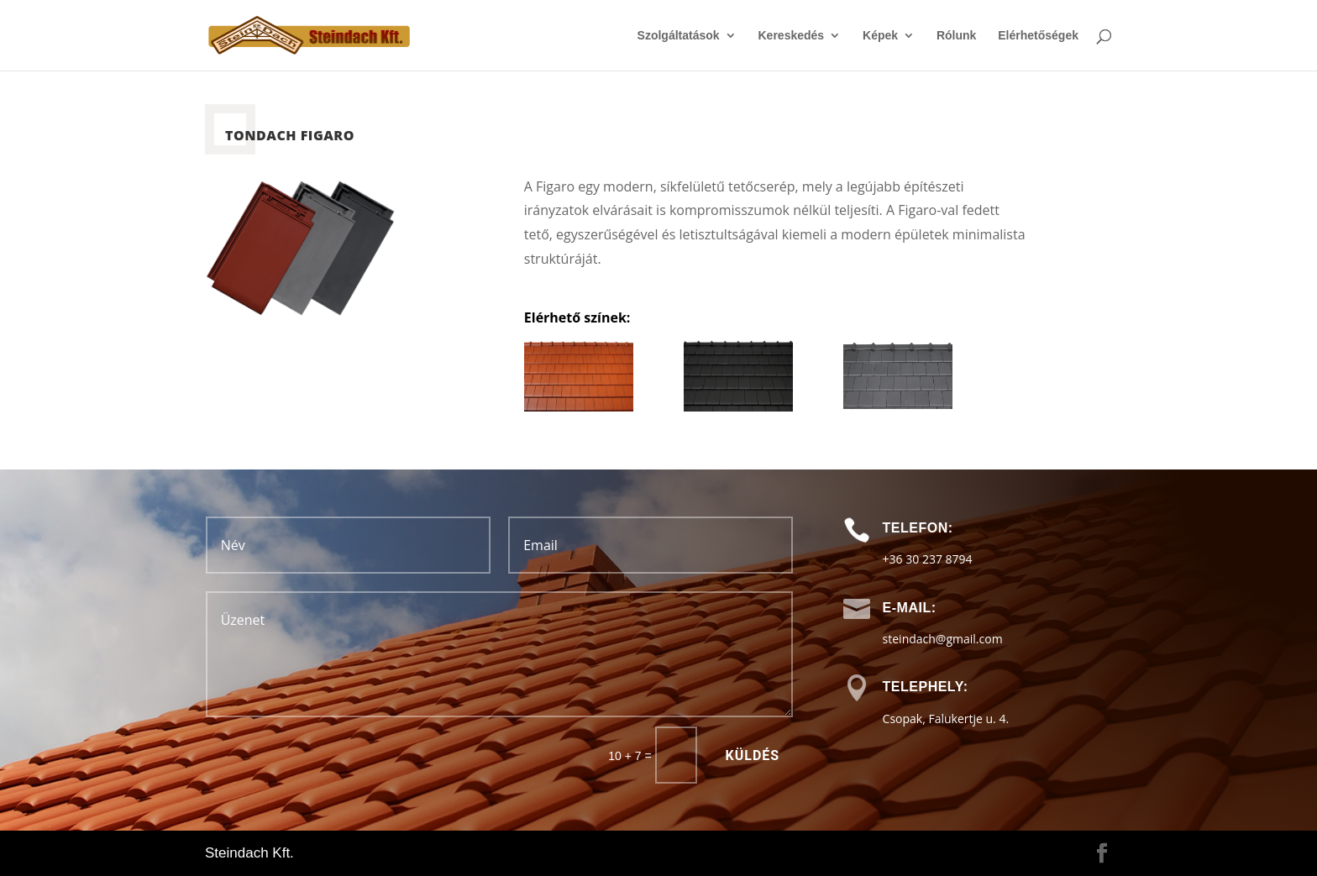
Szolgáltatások (679, 35)
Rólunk (956, 35)
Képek (880, 35)
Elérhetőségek (1038, 35)
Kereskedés (791, 35)
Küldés (753, 755)
